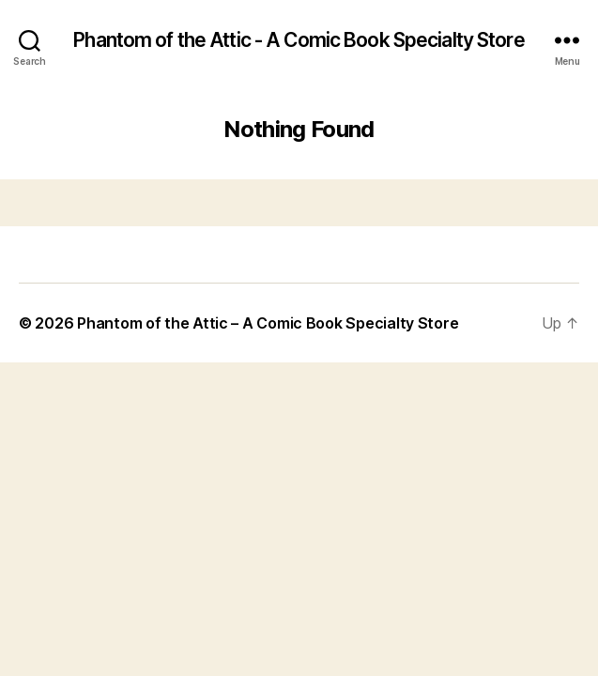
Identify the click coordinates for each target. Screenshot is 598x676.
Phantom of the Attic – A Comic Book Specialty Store (267, 323)
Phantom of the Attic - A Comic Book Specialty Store (299, 40)
